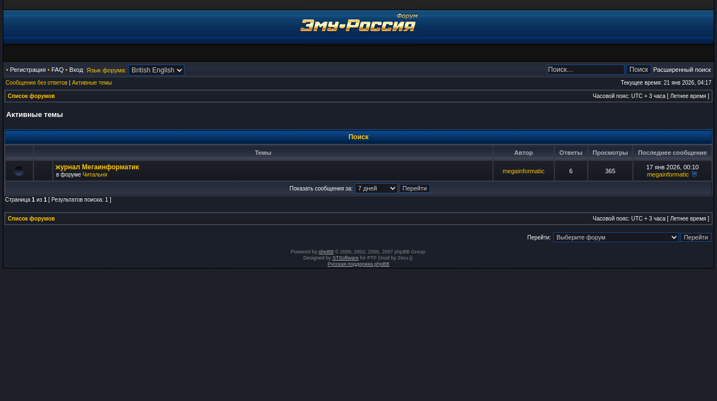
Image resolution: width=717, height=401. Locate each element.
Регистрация (28, 69)
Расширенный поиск (682, 69)
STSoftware (346, 258)
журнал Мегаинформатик (97, 167)
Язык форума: (106, 70)
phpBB (326, 252)
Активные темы (92, 83)
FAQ (57, 69)
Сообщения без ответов (36, 83)
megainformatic (523, 171)
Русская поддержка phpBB (358, 264)
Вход (76, 69)
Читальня (94, 175)
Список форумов (31, 96)
